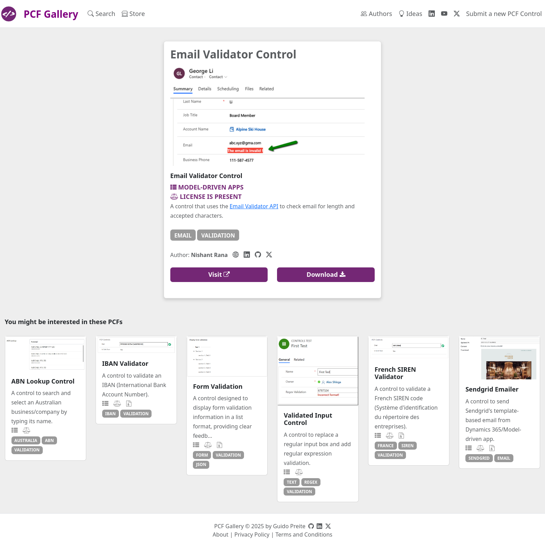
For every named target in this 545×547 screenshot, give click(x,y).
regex (310, 482)
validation (218, 235)
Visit (219, 274)
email (183, 235)
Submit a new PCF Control (504, 13)
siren (407, 445)
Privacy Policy (251, 534)
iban (110, 413)
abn (49, 440)
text (291, 482)
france (386, 445)
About (220, 534)
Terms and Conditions (303, 534)
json (201, 464)
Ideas (410, 13)
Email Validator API (254, 206)
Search (101, 13)
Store (133, 13)
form (202, 455)
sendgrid (479, 458)
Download (326, 274)
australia (25, 440)
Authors (376, 13)
